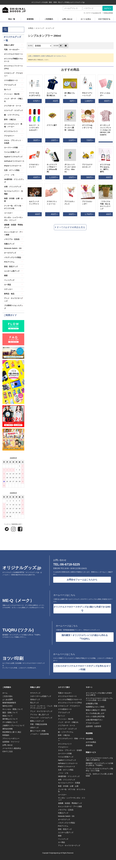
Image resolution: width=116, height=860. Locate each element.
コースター (8, 213)
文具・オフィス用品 (11, 170)
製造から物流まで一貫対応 (96, 710)
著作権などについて (10, 719)
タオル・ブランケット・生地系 (13, 141)
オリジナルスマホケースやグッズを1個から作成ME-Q (99, 759)
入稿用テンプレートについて (13, 725)
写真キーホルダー (65, 693)
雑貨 (6, 275)
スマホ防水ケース (11, 80)
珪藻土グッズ (9, 244)
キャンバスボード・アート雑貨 (13, 233)
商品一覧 (11, 19)
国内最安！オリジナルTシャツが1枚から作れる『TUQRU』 (85, 637)
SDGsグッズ (35, 699)
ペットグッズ (9, 280)
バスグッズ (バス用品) (12, 257)
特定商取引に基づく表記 (11, 732)
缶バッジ (7, 89)
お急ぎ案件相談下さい (94, 720)
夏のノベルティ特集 (37, 731)
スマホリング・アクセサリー (13, 74)
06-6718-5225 (70, 564)
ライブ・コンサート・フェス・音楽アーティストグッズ (43, 707)
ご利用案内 (48, 19)
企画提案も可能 (92, 703)
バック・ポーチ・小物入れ (13, 100)
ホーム (5, 693)
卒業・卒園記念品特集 (38, 724)
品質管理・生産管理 (93, 726)
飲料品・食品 (9, 294)
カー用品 (7, 285)
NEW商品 (89, 739)
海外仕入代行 (7, 706)
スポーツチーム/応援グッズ (40, 696)
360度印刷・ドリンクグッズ (14, 180)
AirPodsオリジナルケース (14, 161)
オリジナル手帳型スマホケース (13, 60)
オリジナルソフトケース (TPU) (13, 67)
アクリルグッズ (10, 85)
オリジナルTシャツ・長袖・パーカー (13, 125)
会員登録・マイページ (10, 742)
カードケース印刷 (11, 147)
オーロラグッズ (10, 253)
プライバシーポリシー (10, 738)
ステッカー (8, 289)
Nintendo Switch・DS (12, 248)
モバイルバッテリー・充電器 (13, 192)
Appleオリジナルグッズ (13, 157)
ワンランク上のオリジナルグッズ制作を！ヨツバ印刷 (99, 770)
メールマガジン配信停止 (11, 748)
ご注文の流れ (7, 696)
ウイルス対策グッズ (11, 152)
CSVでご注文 (7, 751)
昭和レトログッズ (37, 721)
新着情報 (30, 19)
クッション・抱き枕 (11, 94)
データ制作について (10, 722)
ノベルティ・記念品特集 (39, 734)
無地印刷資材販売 (9, 703)
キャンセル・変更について (12, 709)
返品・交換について (10, 712)
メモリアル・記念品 (11, 239)
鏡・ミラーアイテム (11, 115)
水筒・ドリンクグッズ (12, 187)
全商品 (30, 28)
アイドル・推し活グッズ (39, 715)
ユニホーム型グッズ (11, 271)
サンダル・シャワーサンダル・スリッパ (13, 218)
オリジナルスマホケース (13, 54)
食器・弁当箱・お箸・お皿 (13, 199)
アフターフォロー (92, 723)
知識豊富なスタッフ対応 (95, 707)
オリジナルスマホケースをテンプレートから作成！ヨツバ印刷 (99, 699)
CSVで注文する (104, 19)
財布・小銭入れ (10, 119)
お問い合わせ (67, 19)
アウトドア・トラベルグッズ (41, 718)
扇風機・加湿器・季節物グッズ (13, 226)
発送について (7, 716)
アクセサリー (9, 136)
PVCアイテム (9, 262)
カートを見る (86, 19)
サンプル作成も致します (95, 713)
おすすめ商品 (91, 742)
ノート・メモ (9, 175)
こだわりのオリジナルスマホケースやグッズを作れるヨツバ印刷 (82, 668)
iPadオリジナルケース (12, 166)
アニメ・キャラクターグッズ (13, 299)
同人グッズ (34, 703)
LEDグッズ (34, 728)
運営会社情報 (7, 729)
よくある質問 (7, 699)
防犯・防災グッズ (11, 266)
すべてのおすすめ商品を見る (71, 227)
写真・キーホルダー (11, 50)
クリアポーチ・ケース (12, 106)
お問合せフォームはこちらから (82, 579)
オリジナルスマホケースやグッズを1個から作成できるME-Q (82, 609)
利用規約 (5, 735)
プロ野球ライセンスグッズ (13, 307)
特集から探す (9, 45)
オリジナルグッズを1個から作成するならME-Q (99, 694)
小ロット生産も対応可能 (95, 716)
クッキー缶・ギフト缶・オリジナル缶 (13, 207)
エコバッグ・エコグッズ (45, 28)
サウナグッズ (35, 693)
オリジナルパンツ (11, 131)
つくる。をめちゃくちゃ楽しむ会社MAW (99, 775)
